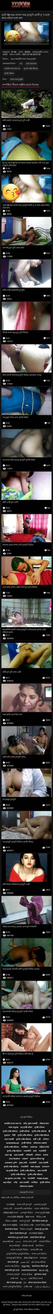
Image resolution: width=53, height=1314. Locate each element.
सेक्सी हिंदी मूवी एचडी (12, 1270)
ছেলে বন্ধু (8, 1155)
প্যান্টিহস (24, 1147)
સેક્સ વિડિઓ (8, 1241)
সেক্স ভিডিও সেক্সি (26, 1225)
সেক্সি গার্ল (14, 1278)
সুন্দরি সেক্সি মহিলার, (31, 69)
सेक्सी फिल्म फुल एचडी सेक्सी (18, 1237)
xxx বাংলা (29, 1217)
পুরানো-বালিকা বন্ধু (37, 1159)
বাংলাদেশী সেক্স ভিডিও (23, 1208)
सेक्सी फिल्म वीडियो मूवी (40, 1266)
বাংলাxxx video (36, 1233)
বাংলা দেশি (8, 1208)
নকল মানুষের (13, 1127)
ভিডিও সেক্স (41, 1217)
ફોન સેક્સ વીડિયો (38, 1262)
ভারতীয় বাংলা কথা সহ (12, 69)
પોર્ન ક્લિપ (39, 1245)
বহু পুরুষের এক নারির (13, 1178)
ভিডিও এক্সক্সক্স (11, 1221)
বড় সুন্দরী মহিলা (26, 1127)
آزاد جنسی (24, 1262)
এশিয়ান (46, 1139)
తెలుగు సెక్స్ (43, 1270)
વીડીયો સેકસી (27, 1245)
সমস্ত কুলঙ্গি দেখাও (26, 1192)
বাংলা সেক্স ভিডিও (12, 1266)
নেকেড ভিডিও (44, 1241)
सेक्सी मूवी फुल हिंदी (41, 1229)
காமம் (18, 1241)
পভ (21, 64)
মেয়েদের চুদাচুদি (40, 1204)
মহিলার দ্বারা (44, 1123)
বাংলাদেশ (45, 1167)
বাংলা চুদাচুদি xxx (42, 1213)
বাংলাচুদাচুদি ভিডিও (14, 1258)
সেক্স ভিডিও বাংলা (35, 1278)
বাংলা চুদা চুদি (24, 1221)
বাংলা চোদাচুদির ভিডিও (12, 1287)
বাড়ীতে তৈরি (44, 1147)
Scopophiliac (12, 1143)
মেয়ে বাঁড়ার (7, 1182)
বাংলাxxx (10, 1204)
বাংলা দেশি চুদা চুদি (24, 1204)
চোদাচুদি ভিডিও (26, 1213)
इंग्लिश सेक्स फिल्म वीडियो (37, 1282)
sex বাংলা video (10, 1225)
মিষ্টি (13, 1135)
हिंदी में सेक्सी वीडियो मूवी (18, 1233)
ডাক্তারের (33, 1147)
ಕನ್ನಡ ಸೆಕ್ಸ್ (26, 1266)
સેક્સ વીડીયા (27, 1274)
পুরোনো (7, 1135)
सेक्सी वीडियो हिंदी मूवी (37, 1237)
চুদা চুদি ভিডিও (26, 1117)
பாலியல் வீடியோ (42, 1287)
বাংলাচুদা (43, 1258)
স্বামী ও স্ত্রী (37, 1139)
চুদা (25, 1282)
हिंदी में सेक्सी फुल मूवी (14, 1282)
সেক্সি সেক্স (28, 1287)
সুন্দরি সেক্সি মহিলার (10, 1131)
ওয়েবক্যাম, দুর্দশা (11, 1163)
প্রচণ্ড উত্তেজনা (31, 64)
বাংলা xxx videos (15, 1217)
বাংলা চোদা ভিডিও (39, 1254)
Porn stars (42, 1178)
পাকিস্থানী (29, 1155)
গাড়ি (15, 1182)
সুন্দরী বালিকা (9, 73)
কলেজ (45, 1155)
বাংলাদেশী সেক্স (36, 1250)
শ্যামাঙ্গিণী (27, 1151)
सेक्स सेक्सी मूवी (12, 1262)
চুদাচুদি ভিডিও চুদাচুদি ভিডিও (18, 1254)
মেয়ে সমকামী (9, 1139)
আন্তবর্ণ (25, 1159)
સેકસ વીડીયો (14, 1245)
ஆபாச (23, 1278)
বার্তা (35, 1151)
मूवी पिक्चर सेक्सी (40, 1274)
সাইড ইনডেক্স (26, 1296)
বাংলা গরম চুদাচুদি (16, 79)
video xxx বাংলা (10, 1213)
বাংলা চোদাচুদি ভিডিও (19, 1250)
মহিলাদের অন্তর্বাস (40, 1143)
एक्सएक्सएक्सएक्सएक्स (29, 1270)
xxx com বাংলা (31, 1258)
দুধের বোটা (23, 1163)
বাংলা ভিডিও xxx (43, 1225)
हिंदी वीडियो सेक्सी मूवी (39, 1221)
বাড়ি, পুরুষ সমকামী (30, 1123)
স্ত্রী (49, 1131)
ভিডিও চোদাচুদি (26, 1229)
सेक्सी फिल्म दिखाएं (11, 1229)
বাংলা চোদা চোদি (30, 1241)
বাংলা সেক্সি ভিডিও (41, 1208)
